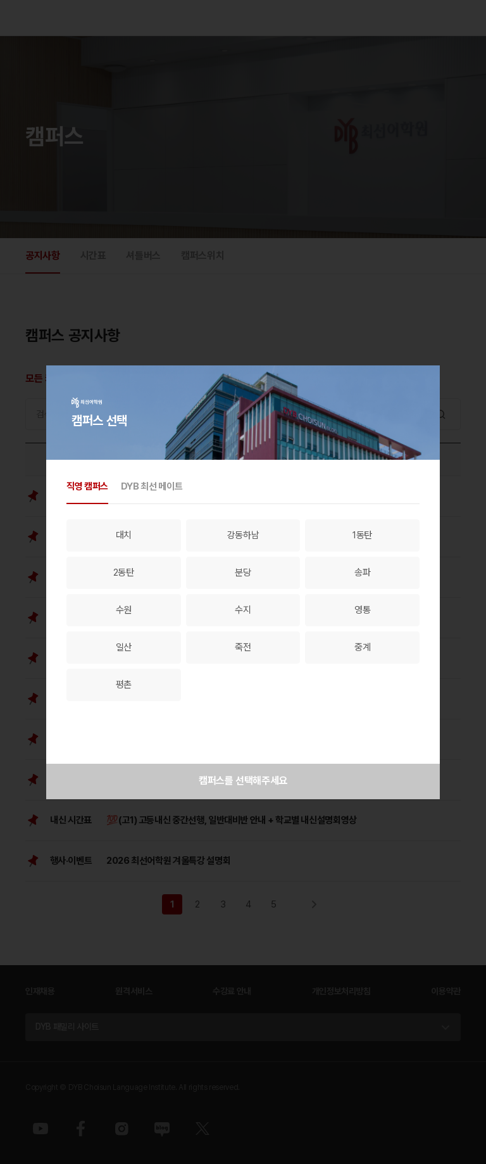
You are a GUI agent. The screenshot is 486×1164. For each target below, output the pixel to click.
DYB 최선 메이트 (151, 486)
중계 (362, 647)
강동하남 (243, 535)
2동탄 (123, 572)
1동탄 (362, 535)
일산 (124, 647)
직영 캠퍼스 (87, 486)
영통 (362, 610)
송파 (362, 572)
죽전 (243, 647)
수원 (124, 610)
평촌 (124, 684)
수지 (243, 610)
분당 (243, 572)
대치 (124, 535)
